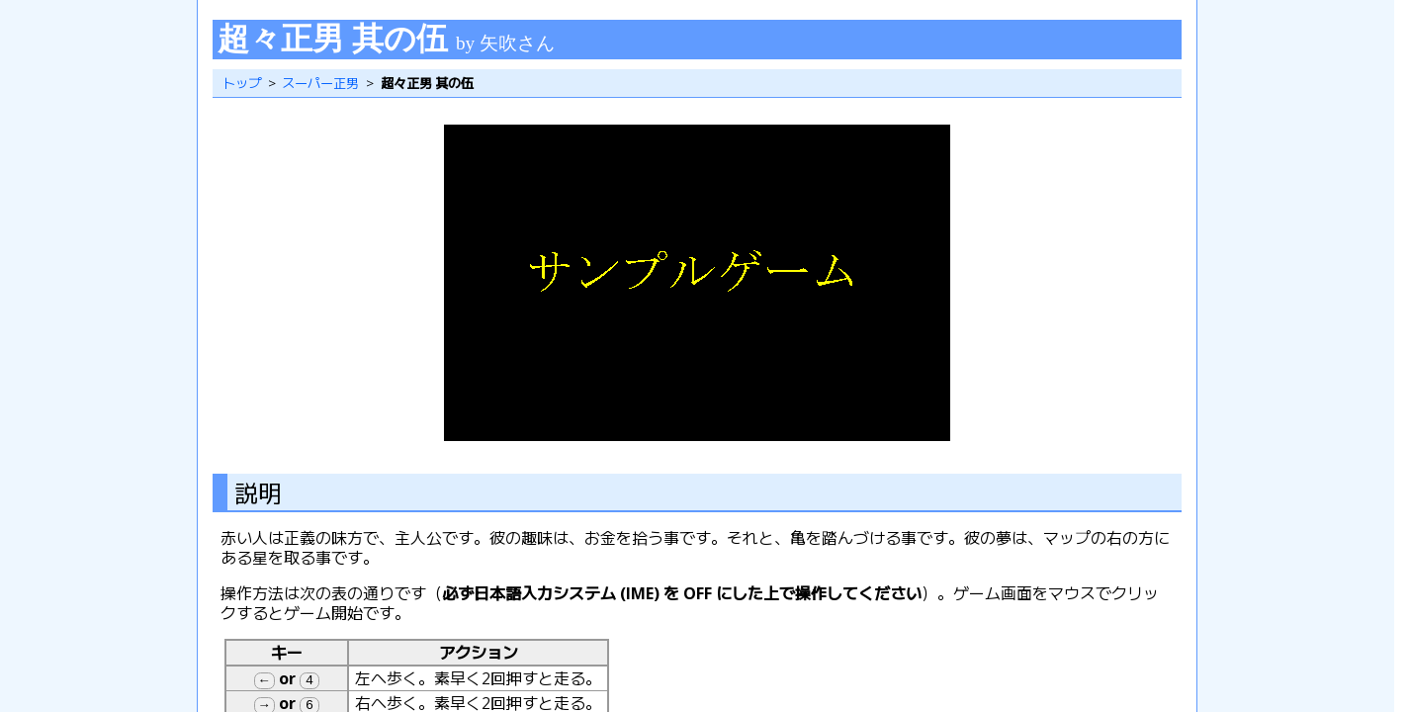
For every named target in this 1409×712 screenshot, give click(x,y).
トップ (241, 83)
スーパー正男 (320, 83)
